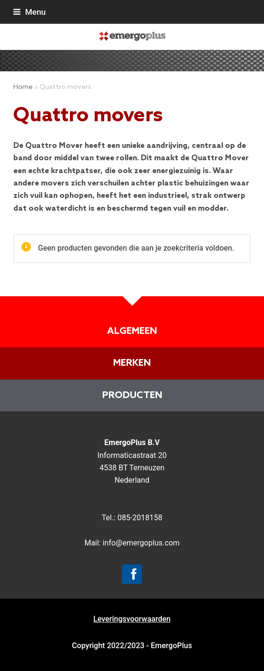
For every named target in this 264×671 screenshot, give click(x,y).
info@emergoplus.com (141, 542)
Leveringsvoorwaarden (131, 618)
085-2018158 (139, 517)
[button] (29, 12)
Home (23, 87)
